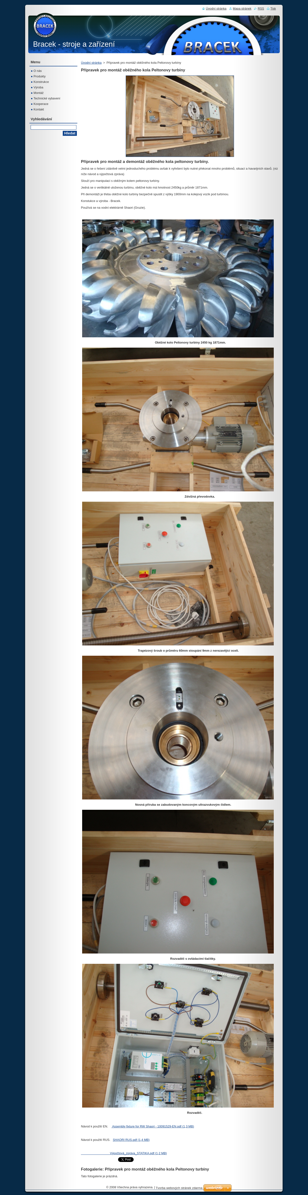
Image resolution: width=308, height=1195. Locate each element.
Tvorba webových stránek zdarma (179, 1188)
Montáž (39, 93)
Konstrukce (41, 82)
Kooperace (41, 104)
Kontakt (39, 109)
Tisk (273, 8)
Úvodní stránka (91, 62)
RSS (261, 8)
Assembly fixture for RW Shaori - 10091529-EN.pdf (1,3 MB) (152, 1126)
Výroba (38, 87)
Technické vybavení (47, 98)
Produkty (40, 76)
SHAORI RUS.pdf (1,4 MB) (131, 1140)
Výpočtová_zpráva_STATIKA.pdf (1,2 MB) (124, 1153)
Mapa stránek (242, 8)
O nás (38, 71)
